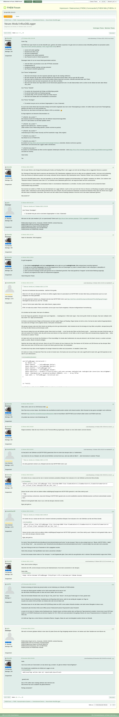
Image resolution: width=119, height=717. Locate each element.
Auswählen (27, 357)
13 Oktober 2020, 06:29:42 (27, 449)
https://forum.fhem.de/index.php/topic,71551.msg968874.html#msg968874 (78, 218)
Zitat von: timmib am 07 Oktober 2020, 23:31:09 (36, 206)
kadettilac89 (11, 283)
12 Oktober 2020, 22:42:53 (27, 403)
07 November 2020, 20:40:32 (29, 584)
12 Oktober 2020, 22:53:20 (27, 426)
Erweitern (33, 357)
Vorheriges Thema (98, 28)
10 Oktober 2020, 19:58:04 (27, 167)
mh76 (9, 584)
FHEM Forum (13, 7)
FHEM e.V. (112, 8)
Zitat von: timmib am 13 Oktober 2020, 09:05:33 (36, 515)
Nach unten (7, 33)
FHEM (82, 8)
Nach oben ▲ (114, 715)
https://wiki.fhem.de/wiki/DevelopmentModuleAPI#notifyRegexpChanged (87, 299)
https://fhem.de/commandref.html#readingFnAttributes (44, 143)
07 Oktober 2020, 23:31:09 (29, 38)
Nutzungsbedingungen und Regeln (102, 715)
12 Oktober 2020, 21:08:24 (27, 257)
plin (8, 203)
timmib (9, 38)
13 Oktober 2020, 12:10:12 (27, 561)
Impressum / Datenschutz (69, 8)
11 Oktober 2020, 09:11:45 (27, 202)
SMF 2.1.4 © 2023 (6, 715)
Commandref (92, 8)
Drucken (112, 33)
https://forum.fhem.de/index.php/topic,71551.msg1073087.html (38, 46)
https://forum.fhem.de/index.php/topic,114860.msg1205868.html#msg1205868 (91, 149)
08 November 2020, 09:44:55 (27, 658)
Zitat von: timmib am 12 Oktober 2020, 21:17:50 (36, 286)
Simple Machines (15, 715)
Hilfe (93, 715)
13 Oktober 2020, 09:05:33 (27, 474)
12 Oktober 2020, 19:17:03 (27, 234)
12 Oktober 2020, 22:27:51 (27, 282)
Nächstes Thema (109, 28)
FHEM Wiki (102, 8)
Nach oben (7, 697)
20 (23, 33)
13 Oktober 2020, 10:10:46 (27, 511)
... (21, 33)
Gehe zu (91, 704)
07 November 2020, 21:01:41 (27, 628)
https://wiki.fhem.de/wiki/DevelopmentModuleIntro (40, 413)
